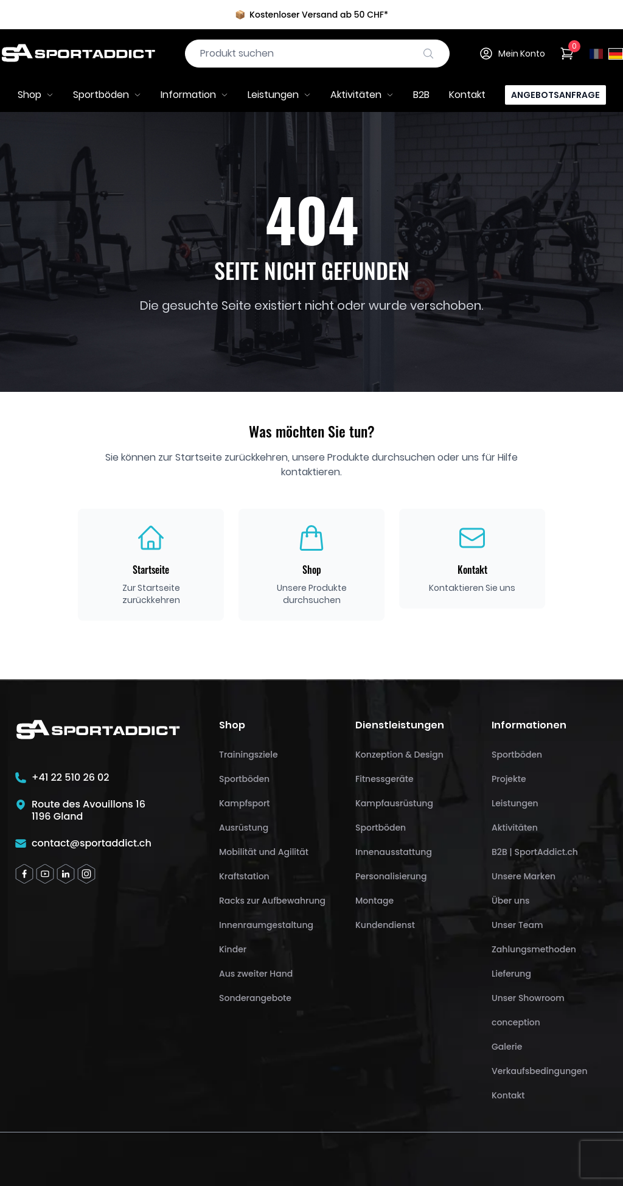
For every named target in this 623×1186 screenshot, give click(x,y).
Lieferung (511, 974)
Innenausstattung (393, 852)
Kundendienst (385, 925)
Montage (374, 901)
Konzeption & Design (399, 754)
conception (516, 1022)
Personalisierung (391, 876)
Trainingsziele (248, 754)
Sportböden (107, 95)
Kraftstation (244, 876)
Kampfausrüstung (394, 803)
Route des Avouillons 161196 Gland (88, 810)
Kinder (232, 949)
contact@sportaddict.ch (91, 843)
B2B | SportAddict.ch (535, 852)
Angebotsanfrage (555, 95)
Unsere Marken (523, 876)
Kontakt (467, 95)
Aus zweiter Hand (256, 974)
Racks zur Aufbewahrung (272, 901)
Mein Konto (512, 53)
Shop (36, 95)
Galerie (507, 1047)
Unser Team (517, 925)
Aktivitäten (362, 95)
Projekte (509, 779)
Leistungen (279, 95)
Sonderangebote (255, 998)
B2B (421, 95)
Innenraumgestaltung (266, 925)
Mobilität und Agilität (263, 852)
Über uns (510, 901)
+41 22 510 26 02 (71, 778)
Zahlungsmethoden (534, 949)
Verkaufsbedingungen (539, 1071)
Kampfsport (244, 803)
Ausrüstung (243, 827)
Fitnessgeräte (384, 779)
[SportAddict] (78, 53)
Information (194, 95)
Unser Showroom (528, 998)
